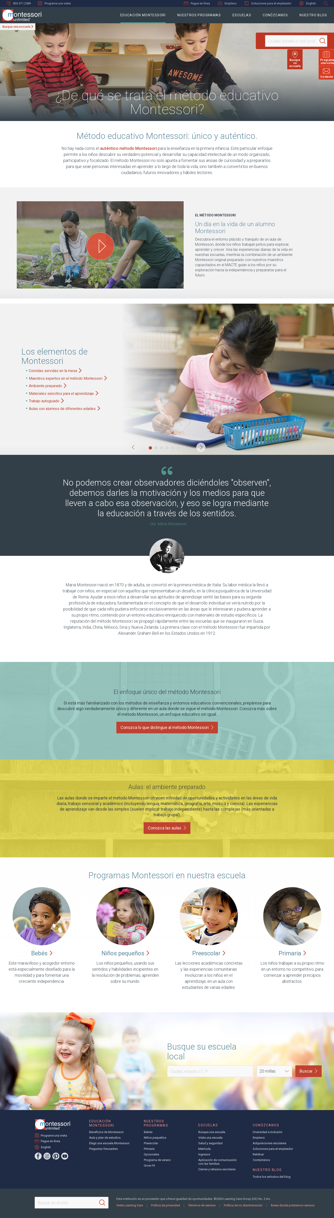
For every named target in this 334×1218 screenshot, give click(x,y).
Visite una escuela (210, 1137)
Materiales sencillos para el (63, 393)
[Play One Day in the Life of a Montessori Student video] (100, 246)
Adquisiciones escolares (269, 1143)
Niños (125, 953)
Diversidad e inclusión (267, 1132)
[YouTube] (64, 1156)
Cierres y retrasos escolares (217, 1169)
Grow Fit (149, 1165)
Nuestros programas (199, 15)
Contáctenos (261, 1160)
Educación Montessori (143, 15)
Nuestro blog (313, 15)
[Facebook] (38, 1156)
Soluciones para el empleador (267, 3)
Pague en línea (197, 3)
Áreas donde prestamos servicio (293, 1205)
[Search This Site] (71, 1202)
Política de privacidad (165, 1205)
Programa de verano (157, 1160)
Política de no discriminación (243, 1205)
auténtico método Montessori (128, 148)
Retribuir (258, 1154)
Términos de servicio (202, 1205)
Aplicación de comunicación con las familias (217, 1161)
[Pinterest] (55, 1156)
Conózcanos (275, 15)
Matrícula (204, 1149)
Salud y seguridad (210, 1143)
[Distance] (274, 1071)
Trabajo (46, 401)
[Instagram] (47, 1156)
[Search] (314, 41)
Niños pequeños (155, 1137)
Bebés (148, 1132)
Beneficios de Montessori (106, 1132)
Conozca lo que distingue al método (167, 727)
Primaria (149, 1149)
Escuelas (242, 15)
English (307, 3)
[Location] (286, 41)
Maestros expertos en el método (68, 378)
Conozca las (167, 827)
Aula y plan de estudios (105, 1137)
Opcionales (151, 1154)
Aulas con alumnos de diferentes (64, 408)
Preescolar (151, 1143)
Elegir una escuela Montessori (109, 1143)
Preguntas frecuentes (103, 1149)
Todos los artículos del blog (271, 1176)
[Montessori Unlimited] (20, 15)
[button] (133, 447)
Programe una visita (54, 3)
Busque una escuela (16, 26)
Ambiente (47, 386)
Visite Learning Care (129, 1205)
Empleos (227, 3)
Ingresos (204, 1154)
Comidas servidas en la (55, 371)
